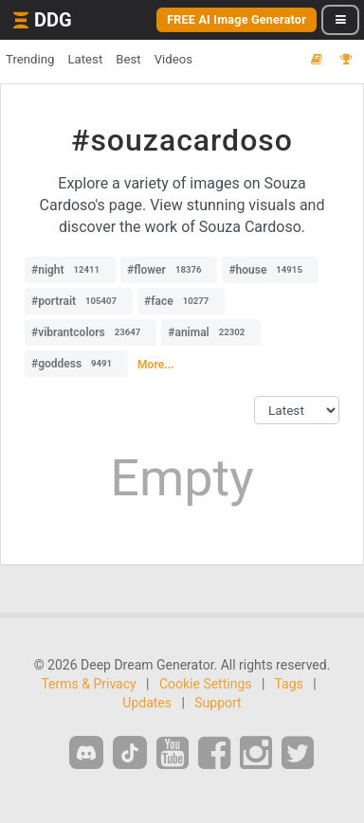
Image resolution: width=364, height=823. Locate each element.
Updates (147, 702)
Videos (173, 59)
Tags (289, 683)
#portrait (78, 301)
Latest (84, 59)
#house (270, 270)
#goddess (76, 363)
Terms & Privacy (88, 683)
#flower (168, 270)
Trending (30, 59)
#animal (211, 332)
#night (70, 270)
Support (217, 702)
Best (128, 59)
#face (181, 301)
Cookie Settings (205, 683)
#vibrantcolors (90, 332)
